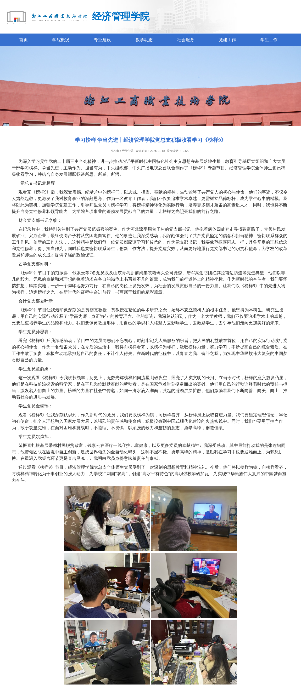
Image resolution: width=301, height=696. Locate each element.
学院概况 (60, 39)
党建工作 (227, 39)
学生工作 (269, 39)
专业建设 (102, 39)
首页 (23, 39)
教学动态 (144, 39)
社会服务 (185, 39)
